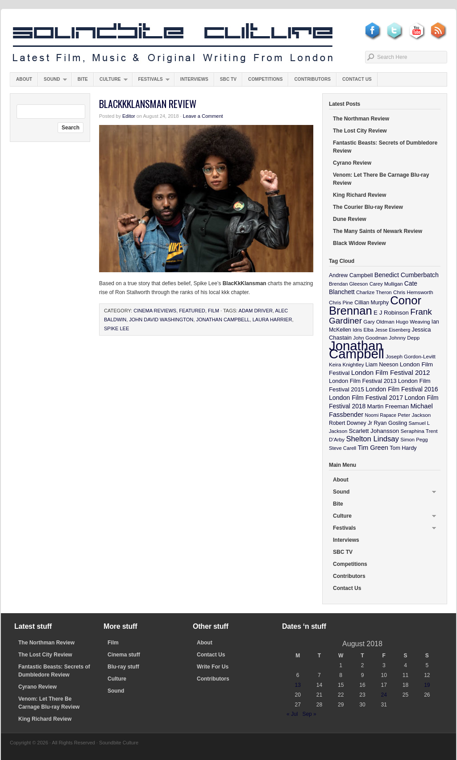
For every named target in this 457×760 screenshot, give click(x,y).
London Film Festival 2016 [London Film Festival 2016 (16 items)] (402, 389)
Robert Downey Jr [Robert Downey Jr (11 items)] (350, 423)
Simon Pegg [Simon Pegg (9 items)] (414, 439)
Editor (128, 116)
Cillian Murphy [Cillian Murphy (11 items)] (371, 302)
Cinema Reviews (154, 310)
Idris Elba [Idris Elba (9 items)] (363, 329)
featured (192, 310)
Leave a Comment (203, 116)
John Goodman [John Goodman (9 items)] (370, 338)
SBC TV (228, 79)
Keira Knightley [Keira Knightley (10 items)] (346, 364)
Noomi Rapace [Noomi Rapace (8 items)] (380, 415)
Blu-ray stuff (123, 667)
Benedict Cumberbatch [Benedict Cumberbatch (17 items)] (406, 274)
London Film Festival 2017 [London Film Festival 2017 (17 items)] (366, 397)
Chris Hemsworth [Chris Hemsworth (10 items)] (413, 292)
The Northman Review (361, 119)
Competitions (265, 79)
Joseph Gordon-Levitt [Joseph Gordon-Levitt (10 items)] (411, 356)
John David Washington (161, 319)
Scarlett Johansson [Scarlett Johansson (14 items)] (374, 431)
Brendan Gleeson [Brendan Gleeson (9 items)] (348, 284)
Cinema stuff (124, 655)
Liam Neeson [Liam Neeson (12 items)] (382, 364)
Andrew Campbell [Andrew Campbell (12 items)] (351, 275)
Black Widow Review (359, 243)
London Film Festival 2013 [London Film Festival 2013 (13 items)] (362, 381)
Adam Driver (256, 310)
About (24, 79)
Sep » (309, 714)
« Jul (292, 714)
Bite (83, 79)
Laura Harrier (272, 319)
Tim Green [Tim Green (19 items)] (372, 447)
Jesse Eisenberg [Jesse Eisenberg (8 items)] (392, 329)
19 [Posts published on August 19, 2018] (427, 685)
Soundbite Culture (173, 43)
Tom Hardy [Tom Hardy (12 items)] (403, 448)
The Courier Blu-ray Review (368, 207)
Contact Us (357, 79)
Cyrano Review (352, 163)
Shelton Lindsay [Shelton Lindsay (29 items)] (372, 439)
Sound (52, 81)
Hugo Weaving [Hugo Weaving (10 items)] (413, 321)
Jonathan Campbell (222, 319)
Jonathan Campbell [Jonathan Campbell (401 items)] (356, 349)
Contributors (312, 79)
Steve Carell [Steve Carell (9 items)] (342, 448)
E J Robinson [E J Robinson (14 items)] (391, 312)
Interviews (194, 79)
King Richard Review (359, 195)
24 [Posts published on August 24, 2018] (384, 695)
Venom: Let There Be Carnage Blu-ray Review (381, 179)
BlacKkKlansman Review (147, 103)
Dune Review (349, 219)
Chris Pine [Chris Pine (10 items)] (341, 302)
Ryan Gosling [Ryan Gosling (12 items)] (390, 423)
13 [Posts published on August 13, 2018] (297, 685)
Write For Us (212, 667)
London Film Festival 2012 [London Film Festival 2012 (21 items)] (390, 372)
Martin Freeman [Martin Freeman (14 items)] (388, 406)
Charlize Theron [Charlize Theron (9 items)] (374, 292)
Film (213, 310)
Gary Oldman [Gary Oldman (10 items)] (378, 321)
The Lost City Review (360, 131)
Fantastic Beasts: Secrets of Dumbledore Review (385, 147)
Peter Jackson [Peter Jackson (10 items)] (414, 415)
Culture (111, 81)
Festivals (151, 81)
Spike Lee (116, 328)
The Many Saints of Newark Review (377, 231)
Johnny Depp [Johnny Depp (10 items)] (404, 338)
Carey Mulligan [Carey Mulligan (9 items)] (386, 284)
